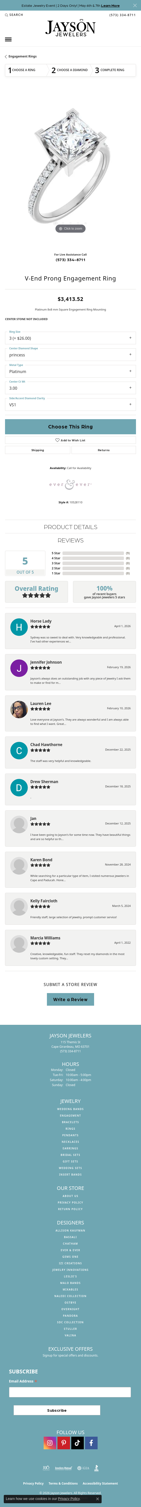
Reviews (71, 539)
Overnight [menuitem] (70, 1309)
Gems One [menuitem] (70, 1256)
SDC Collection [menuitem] (70, 1322)
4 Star (56, 558)
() (128, 553)
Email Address (23, 1381)
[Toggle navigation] (8, 39)
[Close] (135, 5)
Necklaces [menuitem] (70, 1142)
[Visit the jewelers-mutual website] (63, 1468)
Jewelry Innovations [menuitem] (70, 1270)
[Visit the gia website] (83, 1468)
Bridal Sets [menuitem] (71, 1155)
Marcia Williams (45, 937)
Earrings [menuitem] (70, 1148)
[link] (122, 15)
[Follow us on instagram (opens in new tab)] (50, 1443)
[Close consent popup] (97, 1498)
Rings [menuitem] (71, 1128)
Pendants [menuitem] (70, 1135)
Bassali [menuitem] (70, 1237)
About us (71, 1196)
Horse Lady (40, 621)
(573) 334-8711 (71, 259)
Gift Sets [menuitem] (70, 1161)
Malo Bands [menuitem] (70, 1283)
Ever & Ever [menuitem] (70, 1250)
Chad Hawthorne (46, 744)
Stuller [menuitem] (70, 1329)
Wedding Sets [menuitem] (70, 1168)
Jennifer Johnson (46, 662)
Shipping (37, 450)
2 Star (56, 568)
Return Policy (70, 1209)
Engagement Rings (23, 56)
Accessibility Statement (100, 1483)
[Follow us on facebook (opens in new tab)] (91, 1443)
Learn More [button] (110, 5)
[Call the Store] (70, 1051)
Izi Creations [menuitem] (70, 1263)
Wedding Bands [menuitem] (70, 1109)
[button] (14, 15)
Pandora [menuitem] (70, 1315)
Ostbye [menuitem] (71, 1302)
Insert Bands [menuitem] (70, 1174)
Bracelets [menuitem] (70, 1122)
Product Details (70, 526)
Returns (104, 450)
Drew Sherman (44, 781)
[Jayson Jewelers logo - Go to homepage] (70, 27)
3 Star (56, 563)
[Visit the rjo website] (46, 1468)
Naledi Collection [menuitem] (70, 1296)
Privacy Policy (70, 1202)
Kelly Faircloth (43, 900)
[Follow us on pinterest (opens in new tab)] (63, 1443)
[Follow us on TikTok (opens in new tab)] (77, 1443)
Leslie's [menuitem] (70, 1276)
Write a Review (70, 999)
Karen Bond (41, 859)
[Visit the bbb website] (96, 1468)
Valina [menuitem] (70, 1335)
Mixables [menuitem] (70, 1289)
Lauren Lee (40, 703)
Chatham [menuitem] (70, 1243)
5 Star (56, 553)
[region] (70, 169)
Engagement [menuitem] (70, 1115)
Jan (33, 818)
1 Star (56, 573)
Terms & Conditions (63, 1483)
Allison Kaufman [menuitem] (70, 1230)
